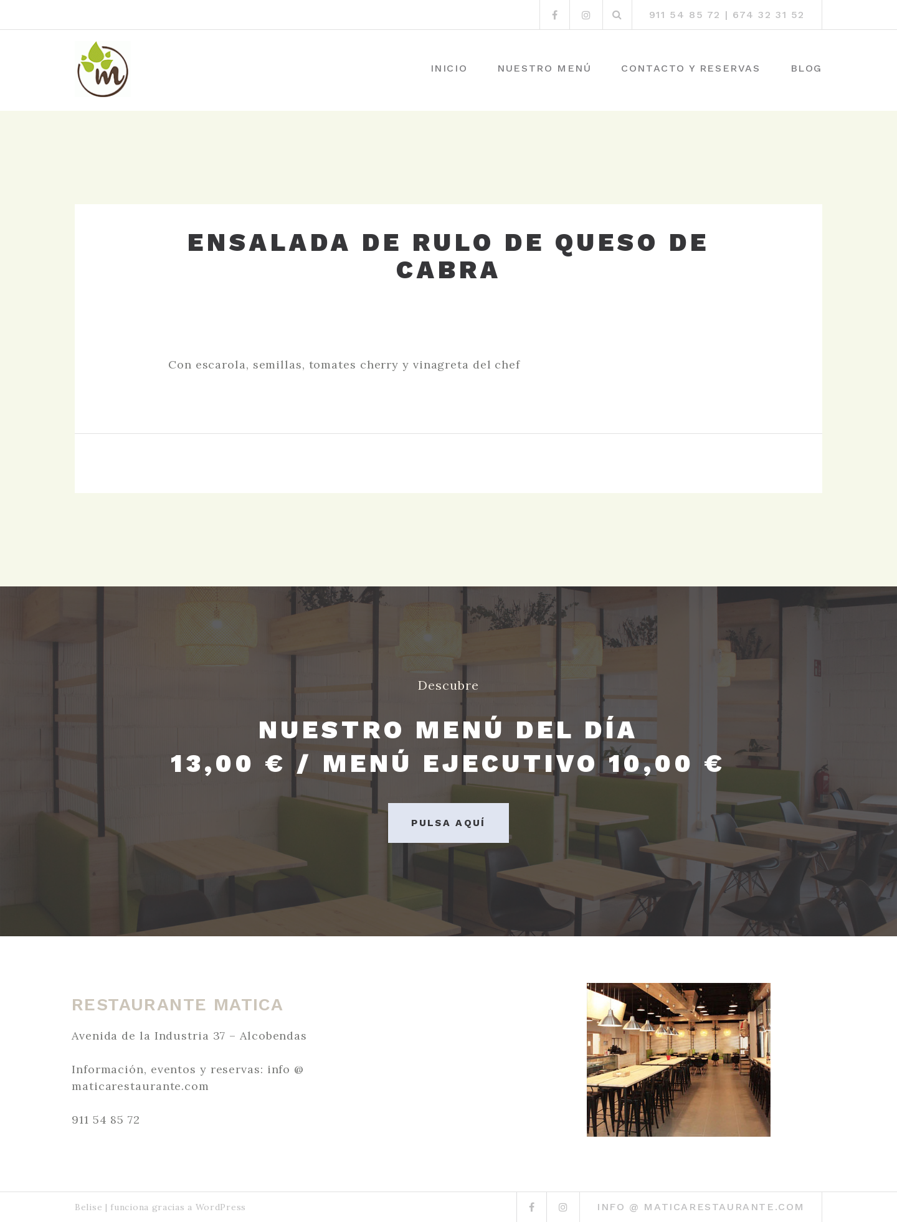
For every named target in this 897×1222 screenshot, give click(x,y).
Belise (88, 1207)
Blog (806, 68)
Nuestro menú (544, 68)
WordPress (221, 1207)
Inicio (449, 68)
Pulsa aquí (448, 823)
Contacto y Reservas (690, 68)
